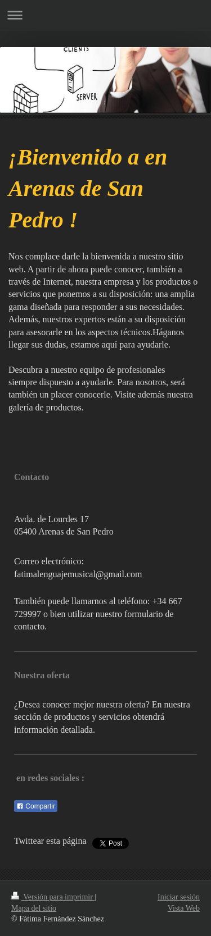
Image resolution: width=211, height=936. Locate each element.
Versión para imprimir (53, 897)
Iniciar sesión (179, 897)
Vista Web (184, 908)
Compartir (35, 806)
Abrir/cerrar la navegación (105, 15)
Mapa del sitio (33, 908)
